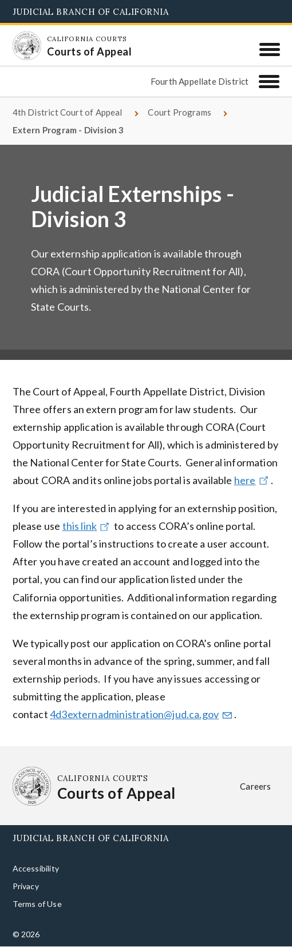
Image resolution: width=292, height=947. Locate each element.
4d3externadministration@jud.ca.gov (142, 714)
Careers (255, 786)
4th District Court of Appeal (68, 112)
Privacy (26, 886)
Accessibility (36, 868)
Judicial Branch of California (91, 11)
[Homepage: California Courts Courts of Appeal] (27, 45)
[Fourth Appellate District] (269, 81)
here (252, 480)
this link (87, 526)
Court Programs (179, 112)
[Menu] (269, 49)
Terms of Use (37, 904)
